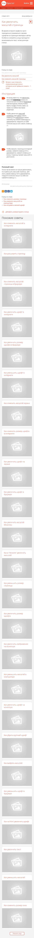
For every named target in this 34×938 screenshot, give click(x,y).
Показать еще (17, 933)
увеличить (25, 98)
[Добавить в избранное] (30, 21)
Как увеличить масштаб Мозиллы (14, 523)
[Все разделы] (31, 3)
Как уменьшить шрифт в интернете (14, 374)
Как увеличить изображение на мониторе (16, 645)
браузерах (27, 102)
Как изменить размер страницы (15, 199)
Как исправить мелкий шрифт (14, 205)
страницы (17, 100)
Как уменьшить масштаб (14, 877)
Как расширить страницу (14, 253)
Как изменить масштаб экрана (17, 403)
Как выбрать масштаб (13, 763)
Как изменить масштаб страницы (14, 79)
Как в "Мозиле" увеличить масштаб (15, 554)
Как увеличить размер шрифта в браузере (13, 343)
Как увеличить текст (12, 849)
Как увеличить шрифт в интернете (14, 313)
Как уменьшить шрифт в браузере (14, 792)
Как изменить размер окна (15, 905)
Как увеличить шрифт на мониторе (14, 706)
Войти (26, 3)
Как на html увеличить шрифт (16, 821)
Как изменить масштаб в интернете (14, 224)
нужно (19, 116)
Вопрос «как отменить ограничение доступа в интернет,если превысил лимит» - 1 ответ (18, 85)
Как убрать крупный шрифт (15, 735)
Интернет (10, 8)
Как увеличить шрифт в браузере (14, 493)
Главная (3, 8)
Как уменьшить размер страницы (14, 584)
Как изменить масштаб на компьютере (13, 202)
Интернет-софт (19, 8)
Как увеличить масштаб (10, 76)
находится (19, 118)
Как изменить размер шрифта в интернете (16, 432)
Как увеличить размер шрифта (13, 614)
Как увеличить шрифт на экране (14, 462)
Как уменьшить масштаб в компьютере (15, 675)
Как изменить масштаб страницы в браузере (13, 282)
